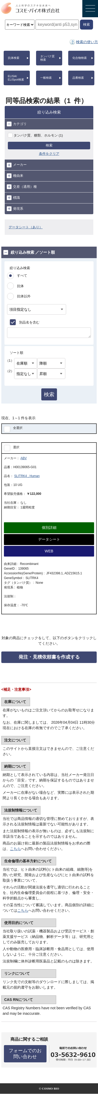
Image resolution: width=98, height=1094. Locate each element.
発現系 (15, 208)
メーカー (17, 165)
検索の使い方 (87, 42)
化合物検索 (79, 57)
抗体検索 (13, 57)
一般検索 (46, 77)
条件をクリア (49, 154)
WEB (49, 551)
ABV (23, 458)
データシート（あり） (26, 227)
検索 (49, 145)
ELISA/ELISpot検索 (16, 78)
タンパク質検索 (47, 58)
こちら (15, 849)
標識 (13, 197)
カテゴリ (17, 124)
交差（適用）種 (22, 186)
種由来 (15, 175)
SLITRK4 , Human (26, 476)
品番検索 (78, 77)
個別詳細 (49, 527)
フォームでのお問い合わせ (25, 1053)
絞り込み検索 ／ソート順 (29, 252)
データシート (49, 539)
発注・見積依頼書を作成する (49, 657)
